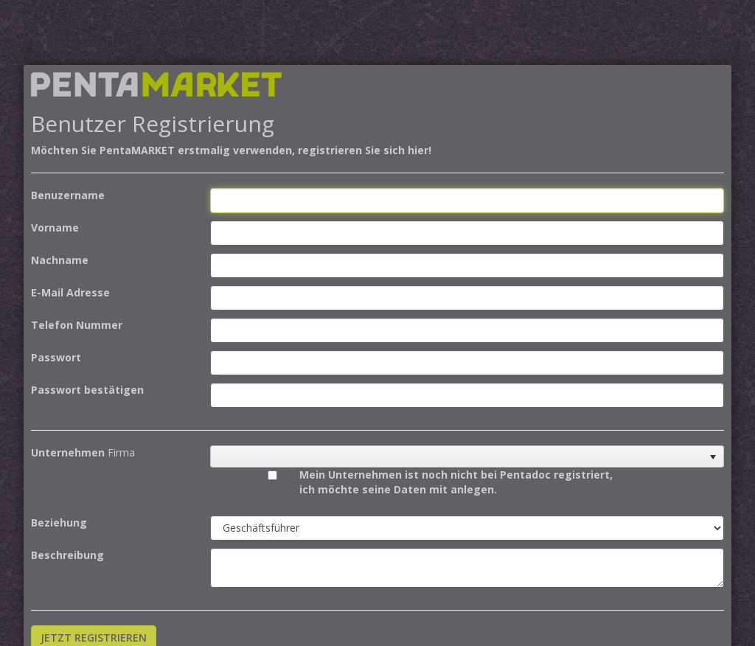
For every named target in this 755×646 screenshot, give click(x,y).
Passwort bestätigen (87, 390)
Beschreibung (67, 555)
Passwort (56, 357)
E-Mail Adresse (70, 292)
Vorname (55, 227)
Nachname (59, 260)
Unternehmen (68, 452)
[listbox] (467, 456)
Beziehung (59, 522)
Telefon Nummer (76, 325)
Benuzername (68, 195)
